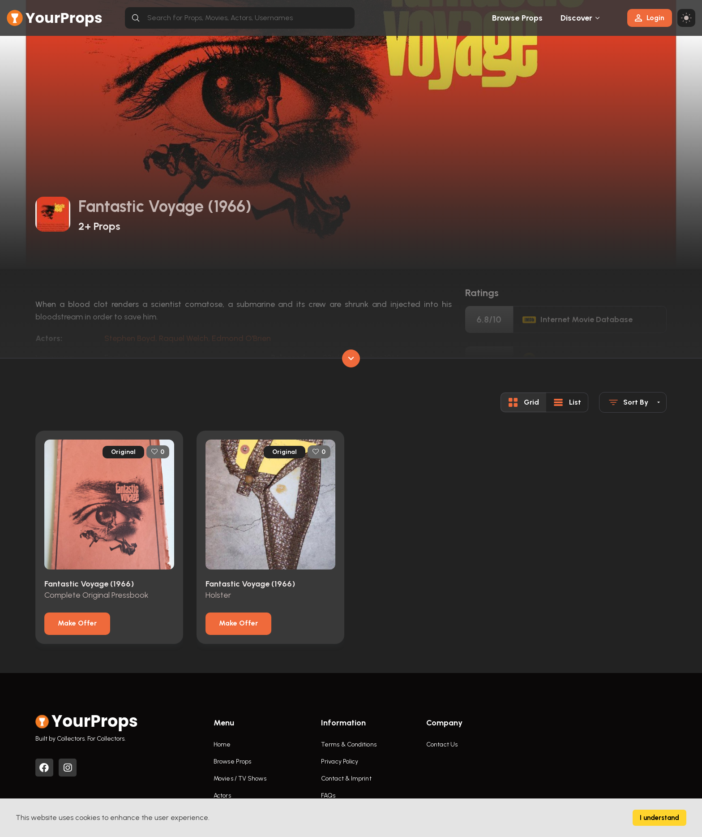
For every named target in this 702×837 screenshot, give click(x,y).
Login (649, 17)
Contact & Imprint (346, 778)
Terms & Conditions (349, 744)
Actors (222, 795)
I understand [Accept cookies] (659, 818)
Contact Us (442, 744)
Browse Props (517, 18)
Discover (577, 18)
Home (222, 744)
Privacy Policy (339, 761)
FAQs (328, 795)
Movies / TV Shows (240, 778)
